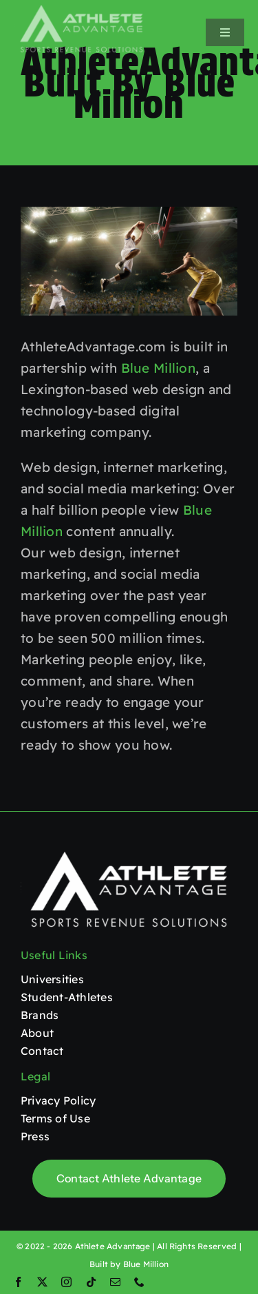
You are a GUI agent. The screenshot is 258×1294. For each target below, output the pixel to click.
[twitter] (42, 1282)
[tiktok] (91, 1282)
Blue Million (158, 368)
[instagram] (66, 1282)
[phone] (139, 1282)
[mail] (115, 1282)
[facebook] (18, 1282)
